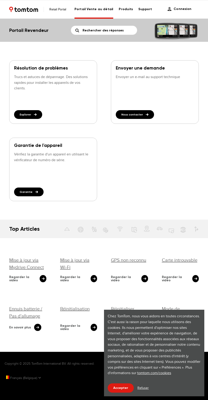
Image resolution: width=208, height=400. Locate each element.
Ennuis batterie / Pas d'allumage (25, 312)
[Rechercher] (104, 30)
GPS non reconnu (128, 260)
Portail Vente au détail (93, 9)
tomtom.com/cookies (154, 373)
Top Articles (24, 228)
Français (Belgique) (21, 378)
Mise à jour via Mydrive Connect (26, 263)
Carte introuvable (179, 260)
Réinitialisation (75, 308)
